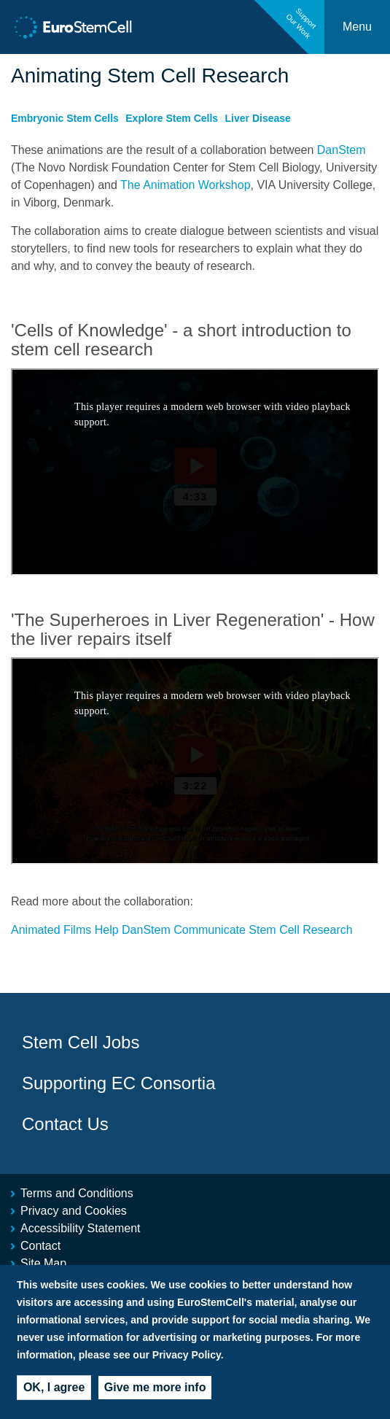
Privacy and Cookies (73, 1211)
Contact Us (65, 1124)
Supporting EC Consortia (118, 1083)
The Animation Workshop (185, 185)
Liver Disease (258, 118)
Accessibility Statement (80, 1228)
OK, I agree (54, 1387)
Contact (40, 1246)
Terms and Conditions (76, 1193)
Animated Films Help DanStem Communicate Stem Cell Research (182, 930)
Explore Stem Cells (171, 118)
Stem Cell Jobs (80, 1042)
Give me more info (155, 1387)
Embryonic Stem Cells (65, 118)
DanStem (341, 150)
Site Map (43, 1263)
